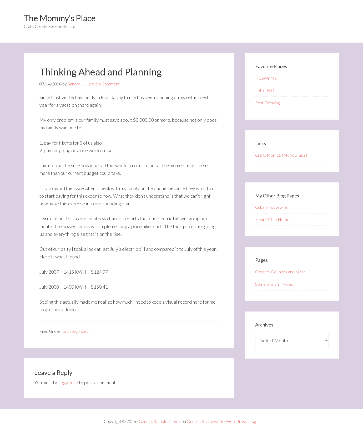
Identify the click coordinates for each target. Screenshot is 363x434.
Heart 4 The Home (272, 219)
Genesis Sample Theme (160, 421)
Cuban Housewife (271, 207)
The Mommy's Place (59, 18)
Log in (254, 421)
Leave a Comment (103, 83)
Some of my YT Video (274, 284)
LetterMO (264, 90)
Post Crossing (267, 102)
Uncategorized (75, 331)
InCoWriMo (266, 77)
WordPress (236, 421)
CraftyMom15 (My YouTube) (281, 154)
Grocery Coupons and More (280, 271)
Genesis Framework (205, 421)
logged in (68, 382)
